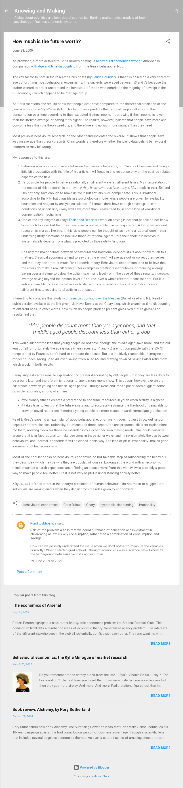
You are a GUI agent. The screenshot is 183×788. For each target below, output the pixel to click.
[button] (167, 42)
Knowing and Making (39, 11)
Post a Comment (29, 572)
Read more (160, 644)
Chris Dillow (71, 505)
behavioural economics (40, 505)
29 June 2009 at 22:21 (46, 561)
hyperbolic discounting (117, 505)
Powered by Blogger (91, 767)
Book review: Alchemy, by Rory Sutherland (51, 709)
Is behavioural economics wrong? (117, 61)
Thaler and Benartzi (83, 220)
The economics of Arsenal (37, 605)
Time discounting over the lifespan (94, 298)
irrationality (147, 505)
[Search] (176, 12)
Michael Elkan (101, 776)
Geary (90, 505)
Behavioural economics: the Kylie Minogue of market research (70, 657)
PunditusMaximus (43, 523)
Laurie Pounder (104, 77)
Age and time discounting (56, 66)
